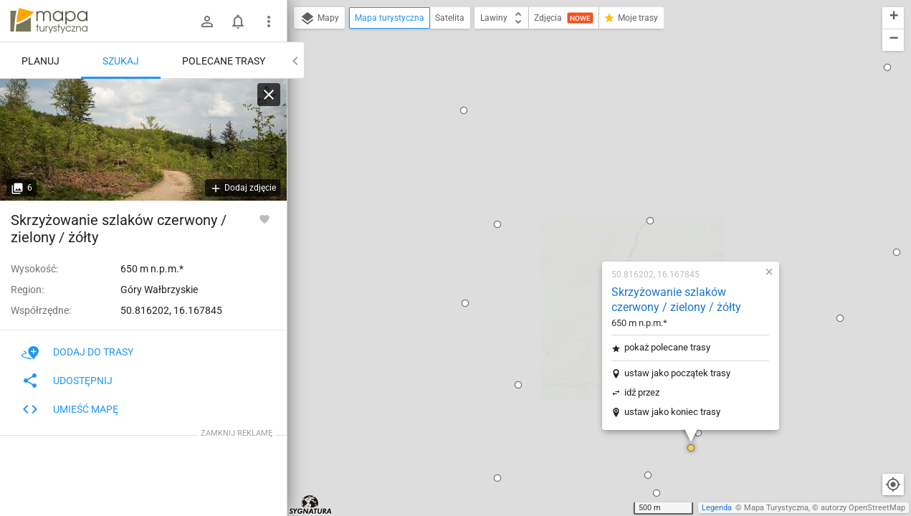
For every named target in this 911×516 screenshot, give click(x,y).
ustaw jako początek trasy (585, 183)
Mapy (319, 19)
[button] (425, 195)
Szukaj (120, 61)
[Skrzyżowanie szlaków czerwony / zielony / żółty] (143, 140)
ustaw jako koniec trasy (580, 221)
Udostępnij (67, 380)
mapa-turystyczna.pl (48, 21)
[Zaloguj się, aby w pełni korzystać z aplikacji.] (264, 218)
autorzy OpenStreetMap (863, 507)
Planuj (40, 61)
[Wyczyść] (268, 94)
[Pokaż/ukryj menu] (268, 21)
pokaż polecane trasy (575, 157)
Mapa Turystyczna (776, 507)
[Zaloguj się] (207, 21)
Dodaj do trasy (77, 351)
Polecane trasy (223, 61)
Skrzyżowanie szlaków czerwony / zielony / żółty (584, 109)
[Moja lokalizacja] (893, 484)
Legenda (717, 507)
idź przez (549, 202)
